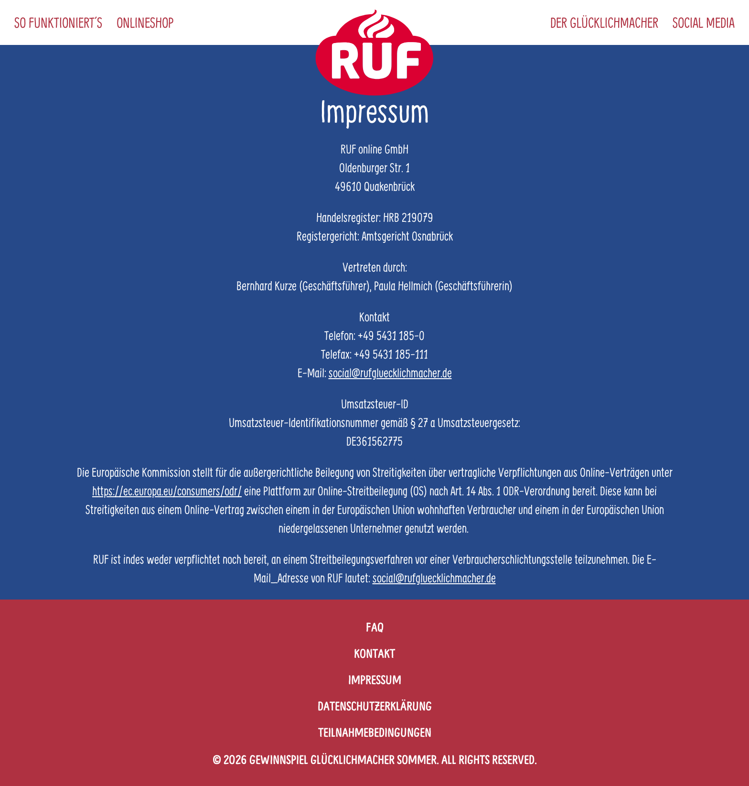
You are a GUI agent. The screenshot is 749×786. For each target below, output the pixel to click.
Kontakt (374, 653)
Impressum (374, 680)
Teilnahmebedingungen (374, 732)
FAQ (375, 627)
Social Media (704, 22)
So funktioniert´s (58, 22)
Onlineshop (145, 22)
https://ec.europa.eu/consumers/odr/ (167, 491)
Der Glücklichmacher (604, 22)
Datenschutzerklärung (375, 706)
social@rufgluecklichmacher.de (390, 373)
